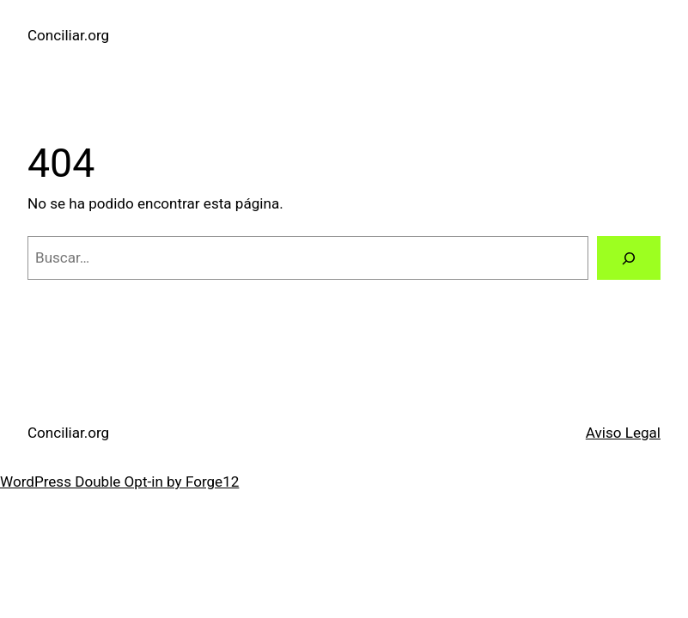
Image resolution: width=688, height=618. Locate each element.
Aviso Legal (623, 432)
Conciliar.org (68, 35)
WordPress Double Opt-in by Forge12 (119, 481)
